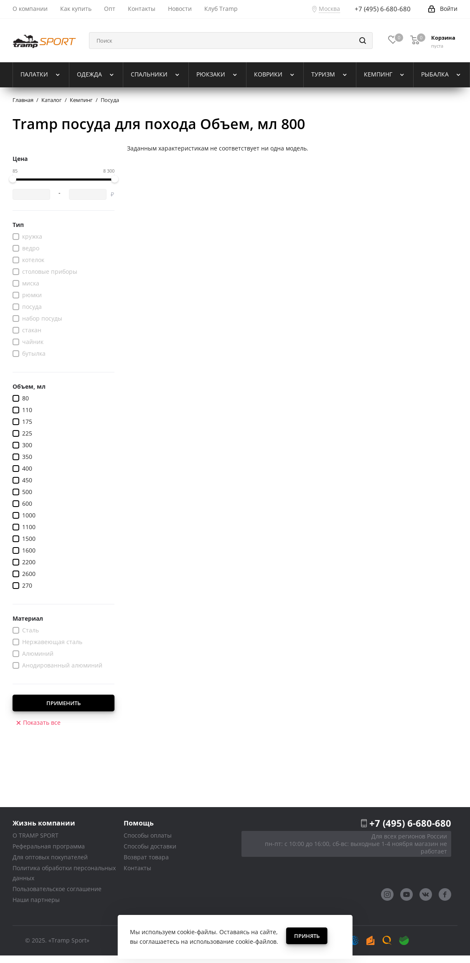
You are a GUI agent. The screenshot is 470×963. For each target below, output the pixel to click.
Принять (307, 936)
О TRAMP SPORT (35, 835)
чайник (32, 342)
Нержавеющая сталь (52, 642)
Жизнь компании (44, 822)
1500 (29, 539)
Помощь (139, 822)
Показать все (42, 722)
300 (27, 445)
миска (30, 283)
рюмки (32, 295)
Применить (63, 703)
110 (27, 410)
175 (27, 421)
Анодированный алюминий (62, 665)
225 (27, 433)
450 (27, 480)
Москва (329, 9)
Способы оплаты (148, 835)
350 (27, 457)
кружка (32, 236)
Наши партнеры (36, 900)
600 (27, 503)
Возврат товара (146, 857)
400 (27, 468)
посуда (32, 307)
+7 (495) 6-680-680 (410, 823)
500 (27, 492)
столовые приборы (49, 271)
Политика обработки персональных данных (64, 873)
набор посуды (42, 318)
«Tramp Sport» (68, 940)
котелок (33, 260)
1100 (29, 527)
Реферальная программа (49, 846)
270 (27, 585)
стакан (31, 330)
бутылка (34, 353)
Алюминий (37, 653)
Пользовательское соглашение (57, 889)
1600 (29, 550)
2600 (29, 574)
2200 (29, 562)
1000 (29, 515)
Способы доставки (150, 846)
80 (25, 398)
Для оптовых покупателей (50, 857)
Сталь (30, 630)
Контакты (137, 868)
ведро (30, 248)
